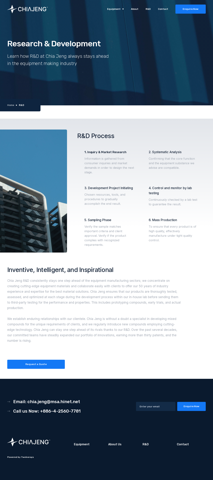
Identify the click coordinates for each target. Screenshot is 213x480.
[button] (115, 9)
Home (10, 105)
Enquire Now (190, 9)
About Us (114, 444)
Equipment (82, 444)
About (134, 9)
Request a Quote (36, 364)
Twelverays (27, 457)
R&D (148, 9)
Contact (163, 9)
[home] (41, 9)
